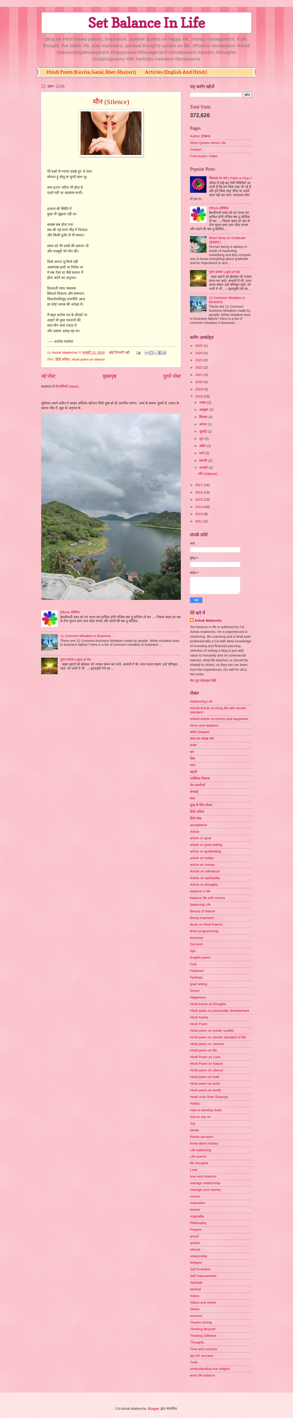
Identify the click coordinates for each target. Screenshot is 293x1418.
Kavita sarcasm (201, 1137)
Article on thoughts (204, 884)
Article (194, 831)
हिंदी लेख (195, 818)
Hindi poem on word (205, 1083)
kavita (194, 1130)
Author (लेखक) (200, 136)
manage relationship (205, 1183)
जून (201, 439)
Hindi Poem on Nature (206, 1063)
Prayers (196, 1229)
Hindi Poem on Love (205, 1057)
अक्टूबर (204, 409)
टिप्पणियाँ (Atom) (67, 386)
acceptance (198, 825)
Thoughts (197, 1342)
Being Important (202, 918)
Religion (196, 1262)
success (196, 1316)
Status (195, 1296)
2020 (199, 382)
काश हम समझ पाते (202, 738)
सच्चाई (194, 792)
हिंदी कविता (62, 359)
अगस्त (203, 424)
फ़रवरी (203, 460)
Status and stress (203, 1302)
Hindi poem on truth (204, 1077)
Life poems (198, 1156)
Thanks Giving (201, 1322)
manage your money (205, 1190)
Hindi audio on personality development (219, 1010)
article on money (202, 864)
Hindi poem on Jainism (207, 1044)
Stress (195, 1309)
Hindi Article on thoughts (208, 1004)
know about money (204, 1143)
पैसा (192, 758)
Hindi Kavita (199, 1017)
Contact (196, 149)
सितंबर (203, 417)
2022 (199, 367)
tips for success (201, 1355)
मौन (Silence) (111, 101)
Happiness (198, 997)
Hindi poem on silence (88, 359)
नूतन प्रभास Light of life (75, 659)
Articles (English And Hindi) (176, 72)
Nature (195, 1209)
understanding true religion (210, 1369)
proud (194, 1236)
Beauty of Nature (202, 911)
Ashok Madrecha (208, 620)
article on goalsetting (205, 851)
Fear (193, 964)
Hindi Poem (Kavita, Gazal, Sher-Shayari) (91, 72)
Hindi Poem (198, 1024)
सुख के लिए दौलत (201, 805)
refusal (195, 1249)
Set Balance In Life (146, 22)
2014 (199, 507)
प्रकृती (193, 772)
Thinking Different (203, 1336)
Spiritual (196, 1282)
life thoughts (199, 1163)
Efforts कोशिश (70, 612)
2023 (199, 360)
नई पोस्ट (48, 376)
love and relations (203, 1176)
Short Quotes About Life (208, 143)
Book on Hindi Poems (206, 924)
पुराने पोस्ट (172, 376)
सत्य (192, 798)
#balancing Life (201, 701)
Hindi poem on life (203, 1050)
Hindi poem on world (205, 1090)
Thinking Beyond (202, 1329)
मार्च (202, 453)
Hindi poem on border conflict (212, 1030)
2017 (199, 485)
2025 (199, 346)
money (195, 1196)
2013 (199, 514)
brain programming (204, 931)
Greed (194, 991)
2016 (199, 492)
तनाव (193, 745)
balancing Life (200, 904)
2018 (199, 396)
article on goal (200, 838)
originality (197, 1216)
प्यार (192, 765)
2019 (199, 389)
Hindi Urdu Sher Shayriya (209, 1097)
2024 (199, 353)
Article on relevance (205, 871)
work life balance (202, 1375)
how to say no (200, 1117)
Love (193, 1170)
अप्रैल (203, 446)
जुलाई (203, 431)
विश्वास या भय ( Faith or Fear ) (230, 178)
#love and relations (204, 725)
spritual (195, 1289)
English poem (200, 957)
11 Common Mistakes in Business (85, 636)
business (196, 938)
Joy (192, 1123)
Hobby (195, 1103)
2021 (199, 375)
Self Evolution (200, 1269)
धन (192, 752)
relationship (198, 1256)
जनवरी (204, 467)
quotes (195, 1243)
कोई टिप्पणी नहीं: (120, 352)
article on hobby (202, 858)
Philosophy (198, 1223)
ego (193, 951)
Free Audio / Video (204, 156)
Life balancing (200, 1150)
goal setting (198, 984)
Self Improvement (203, 1276)
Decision (196, 944)
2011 (199, 521)
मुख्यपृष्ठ (109, 376)
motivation (197, 1203)
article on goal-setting (206, 845)
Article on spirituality (205, 878)
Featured (196, 971)
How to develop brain (206, 1110)
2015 (199, 499)
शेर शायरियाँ (197, 785)
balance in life (200, 891)
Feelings (196, 977)
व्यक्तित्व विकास (200, 778)
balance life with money (207, 898)
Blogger (154, 1408)
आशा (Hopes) (199, 732)
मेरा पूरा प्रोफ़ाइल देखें (203, 680)
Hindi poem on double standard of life (218, 1037)
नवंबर (203, 402)
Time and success (203, 1349)
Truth (194, 1362)
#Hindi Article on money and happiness (219, 719)
